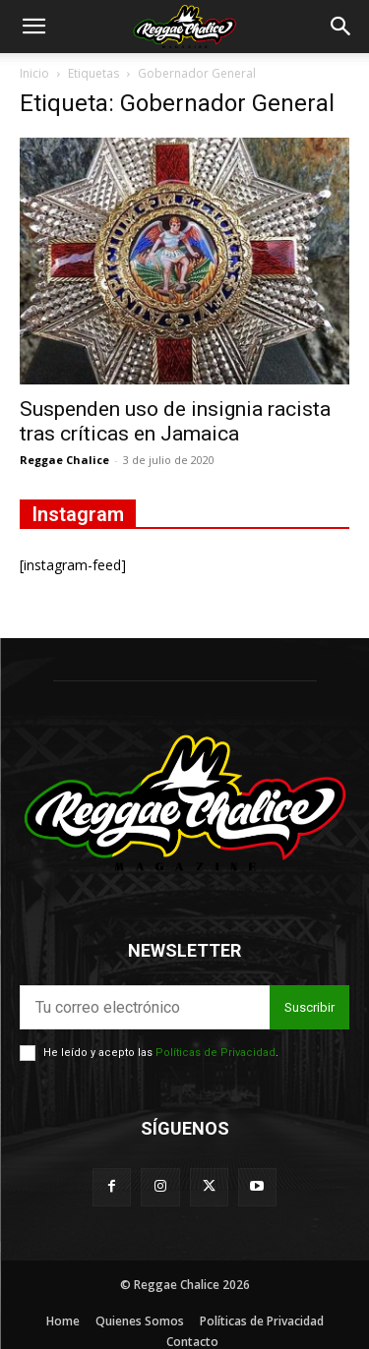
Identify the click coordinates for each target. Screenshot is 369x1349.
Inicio (34, 73)
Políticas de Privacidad (215, 1052)
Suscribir (309, 1007)
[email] (145, 1007)
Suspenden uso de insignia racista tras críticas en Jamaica (175, 421)
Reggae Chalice (64, 459)
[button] (33, 26)
